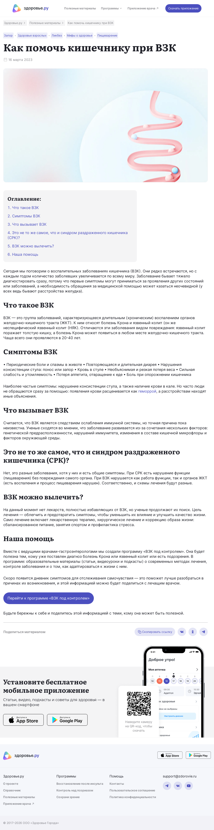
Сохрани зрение (68, 797)
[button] (15, 23)
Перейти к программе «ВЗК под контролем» (49, 598)
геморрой (147, 391)
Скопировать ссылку (155, 632)
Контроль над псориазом (74, 790)
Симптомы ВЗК (26, 216)
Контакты (117, 783)
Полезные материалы (80, 8)
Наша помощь (25, 254)
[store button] (23, 720)
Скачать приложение (183, 8)
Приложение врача (143, 8)
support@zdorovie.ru (179, 776)
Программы (111, 8)
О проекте (10, 783)
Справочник (12, 790)
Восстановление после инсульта (79, 783)
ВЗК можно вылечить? (33, 246)
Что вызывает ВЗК (29, 224)
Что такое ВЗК (25, 207)
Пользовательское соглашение (132, 790)
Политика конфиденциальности (133, 797)
